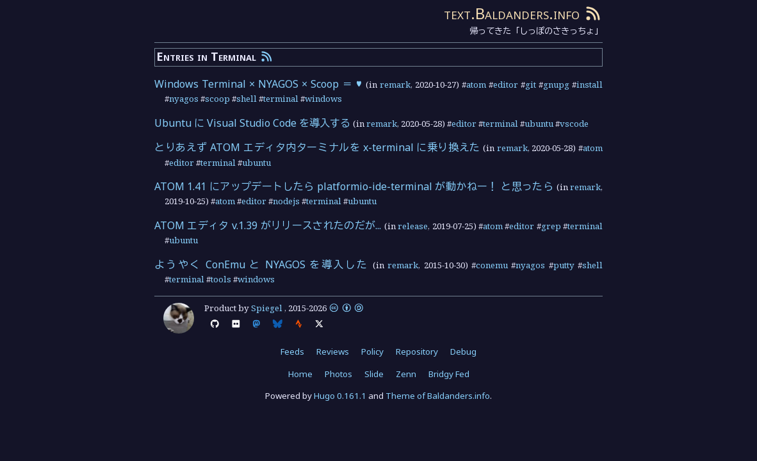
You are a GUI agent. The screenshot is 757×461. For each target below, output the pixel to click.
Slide (374, 374)
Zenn (406, 374)
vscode (574, 123)
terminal (280, 98)
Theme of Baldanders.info (438, 395)
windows (323, 98)
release (413, 226)
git (530, 84)
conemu (492, 265)
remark (395, 84)
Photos (338, 374)
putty (563, 265)
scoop (217, 98)
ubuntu (539, 123)
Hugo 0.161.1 (340, 395)
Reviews (332, 351)
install (589, 84)
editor (505, 84)
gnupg (556, 84)
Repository (417, 351)
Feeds (292, 351)
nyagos (184, 98)
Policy (372, 351)
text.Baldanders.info (512, 13)
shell (246, 98)
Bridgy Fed (448, 374)
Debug (463, 351)
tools (221, 279)
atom (476, 84)
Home (300, 374)
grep (551, 226)
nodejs (286, 201)
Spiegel (266, 308)
